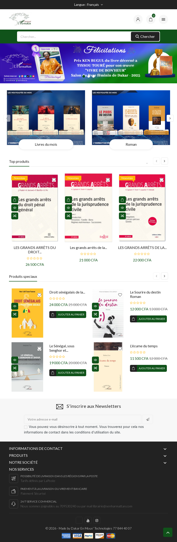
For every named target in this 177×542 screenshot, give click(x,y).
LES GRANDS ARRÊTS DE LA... (142, 247)
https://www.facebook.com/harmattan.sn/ (79, 520)
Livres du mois (46, 144)
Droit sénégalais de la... (67, 292)
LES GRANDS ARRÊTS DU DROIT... (35, 249)
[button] (84, 76)
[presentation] (6, 118)
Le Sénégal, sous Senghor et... (61, 348)
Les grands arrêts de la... (88, 247)
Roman (131, 144)
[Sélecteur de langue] (88, 4)
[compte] (138, 19)
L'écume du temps (144, 346)
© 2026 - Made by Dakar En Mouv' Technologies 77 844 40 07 (89, 528)
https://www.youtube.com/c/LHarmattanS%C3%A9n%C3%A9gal (88, 520)
